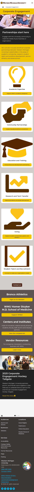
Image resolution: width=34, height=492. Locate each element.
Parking (3, 457)
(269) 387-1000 (6, 469)
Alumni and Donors (4, 423)
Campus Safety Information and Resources (6, 446)
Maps (2, 454)
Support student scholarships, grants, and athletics (17, 236)
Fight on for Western (17, 299)
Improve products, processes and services (17, 200)
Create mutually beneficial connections (17, 129)
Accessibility (4, 441)
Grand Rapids (23, 423)
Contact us (17, 285)
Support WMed (17, 315)
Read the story (9, 396)
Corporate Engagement (16, 11)
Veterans (3, 430)
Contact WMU (6, 471)
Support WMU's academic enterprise (17, 93)
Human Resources (6, 451)
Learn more (17, 350)
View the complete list (17, 333)
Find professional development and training (17, 164)
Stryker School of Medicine (24, 432)
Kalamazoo (22, 426)
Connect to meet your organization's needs (17, 273)
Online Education (24, 429)
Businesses (4, 427)
